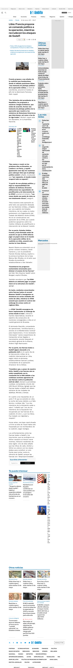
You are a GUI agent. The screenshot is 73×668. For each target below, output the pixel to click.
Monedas (40, 243)
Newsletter (59, 642)
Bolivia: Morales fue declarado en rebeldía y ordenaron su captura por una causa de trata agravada (22, 52)
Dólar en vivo (22, 8)
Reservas (37, 8)
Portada (12, 648)
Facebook (13, 642)
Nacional (12, 654)
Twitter (9, 642)
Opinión (62, 17)
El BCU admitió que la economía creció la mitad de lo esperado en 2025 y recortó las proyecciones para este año (29, 609)
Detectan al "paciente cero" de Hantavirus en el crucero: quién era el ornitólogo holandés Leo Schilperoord (47, 131)
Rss (59, 657)
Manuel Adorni (45, 8)
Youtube (25, 642)
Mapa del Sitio (13, 659)
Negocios (52, 17)
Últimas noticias (23, 648)
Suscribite (27, 463)
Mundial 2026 (62, 8)
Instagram (17, 642)
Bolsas (44, 243)
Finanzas (33, 17)
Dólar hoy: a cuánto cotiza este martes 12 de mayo (43, 61)
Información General (16, 657)
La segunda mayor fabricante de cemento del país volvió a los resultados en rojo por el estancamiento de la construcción (47, 158)
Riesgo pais (13, 8)
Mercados (26, 651)
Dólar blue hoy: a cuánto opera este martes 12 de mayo (43, 51)
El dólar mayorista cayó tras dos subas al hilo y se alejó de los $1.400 (45, 180)
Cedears (55, 243)
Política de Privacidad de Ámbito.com (34, 659)
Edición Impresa (41, 654)
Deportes (29, 654)
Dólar (14, 17)
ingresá (69, 12)
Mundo (17, 20)
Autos (29, 657)
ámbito (11, 20)
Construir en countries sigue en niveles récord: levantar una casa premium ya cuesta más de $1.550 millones (45, 202)
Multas (27, 662)
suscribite (64, 12)
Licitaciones (36, 662)
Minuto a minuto (28, 619)
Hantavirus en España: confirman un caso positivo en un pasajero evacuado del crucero (29, 491)
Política (43, 17)
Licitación (54, 8)
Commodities (49, 243)
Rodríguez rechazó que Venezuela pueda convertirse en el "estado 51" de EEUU (34, 135)
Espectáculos (38, 657)
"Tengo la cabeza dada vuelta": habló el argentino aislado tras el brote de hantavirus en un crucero (15, 492)
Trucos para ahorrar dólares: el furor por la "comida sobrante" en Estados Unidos (14, 625)
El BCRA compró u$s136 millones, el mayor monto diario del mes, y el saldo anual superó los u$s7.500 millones (43, 612)
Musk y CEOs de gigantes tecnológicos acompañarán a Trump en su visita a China (21, 46)
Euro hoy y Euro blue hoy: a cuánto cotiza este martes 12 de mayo (43, 585)
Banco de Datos (14, 651)
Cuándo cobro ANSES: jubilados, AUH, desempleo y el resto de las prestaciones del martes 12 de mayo (43, 90)
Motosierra (30, 8)
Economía (24, 17)
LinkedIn (21, 642)
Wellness (53, 651)
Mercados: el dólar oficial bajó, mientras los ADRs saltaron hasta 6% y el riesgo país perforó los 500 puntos (29, 628)
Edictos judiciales (15, 662)
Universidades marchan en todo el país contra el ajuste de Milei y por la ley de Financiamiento (43, 73)
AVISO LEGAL (54, 659)
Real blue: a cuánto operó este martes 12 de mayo (43, 105)
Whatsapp (29, 642)
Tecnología (51, 657)
